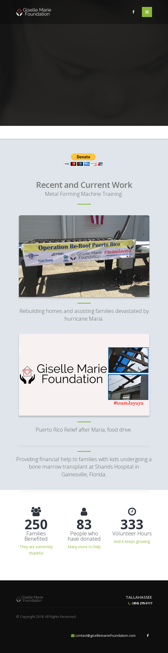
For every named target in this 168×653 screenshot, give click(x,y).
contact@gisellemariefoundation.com (105, 635)
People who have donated (84, 536)
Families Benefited (36, 536)
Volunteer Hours (132, 533)
